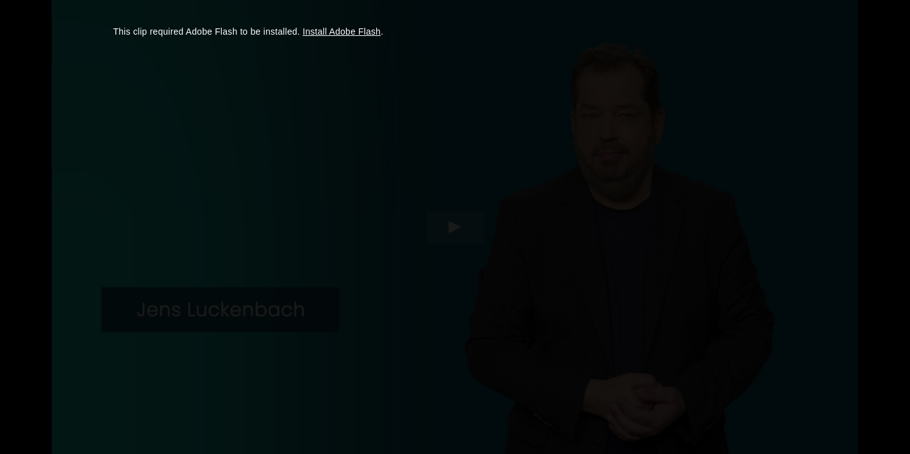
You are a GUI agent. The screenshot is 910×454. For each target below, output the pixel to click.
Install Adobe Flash (341, 31)
